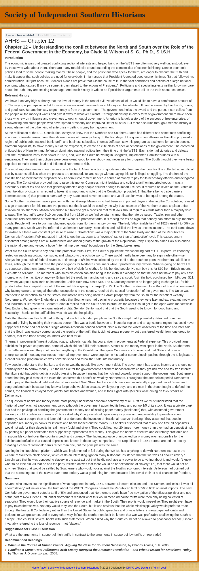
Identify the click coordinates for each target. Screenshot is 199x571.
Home (10, 35)
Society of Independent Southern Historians (75, 15)
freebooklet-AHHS (29, 35)
